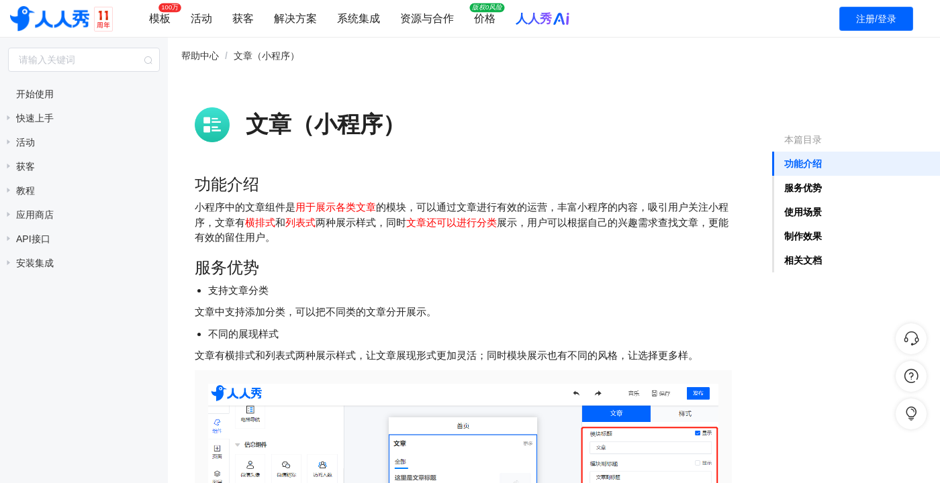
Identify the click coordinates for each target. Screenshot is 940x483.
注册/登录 (876, 18)
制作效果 (803, 236)
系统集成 (358, 18)
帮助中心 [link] (200, 55)
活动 (201, 18)
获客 (243, 18)
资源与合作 (427, 18)
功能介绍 (803, 163)
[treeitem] (84, 94)
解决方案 (295, 18)
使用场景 (803, 212)
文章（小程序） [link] (266, 55)
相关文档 (803, 260)
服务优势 (803, 187)
